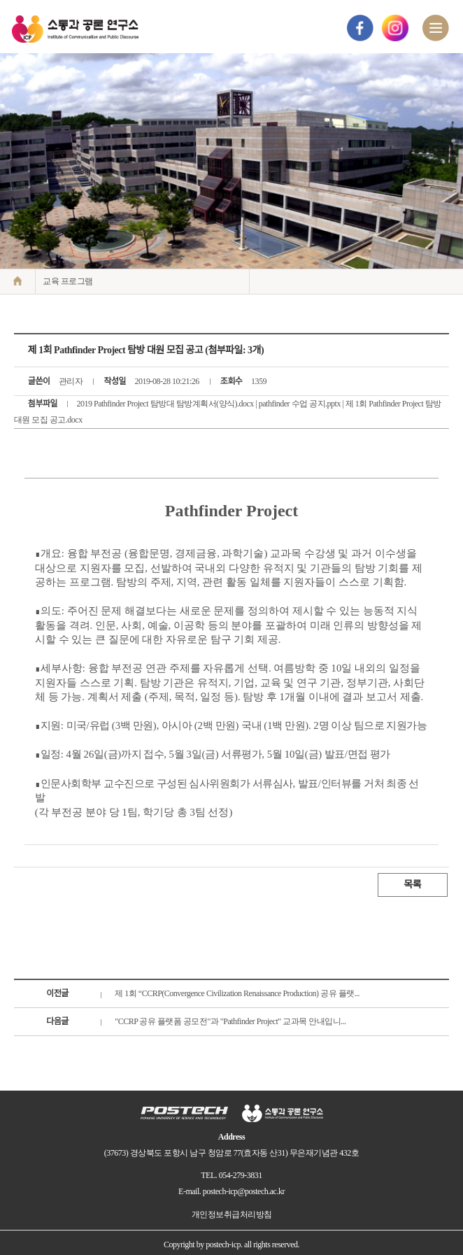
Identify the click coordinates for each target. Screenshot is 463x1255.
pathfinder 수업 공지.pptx (300, 404)
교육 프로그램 (68, 281)
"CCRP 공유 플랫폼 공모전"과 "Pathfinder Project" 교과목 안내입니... (230, 1021)
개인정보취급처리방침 (232, 1214)
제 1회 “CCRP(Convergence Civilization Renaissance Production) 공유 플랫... (237, 993)
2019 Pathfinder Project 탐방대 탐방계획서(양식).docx (165, 404)
